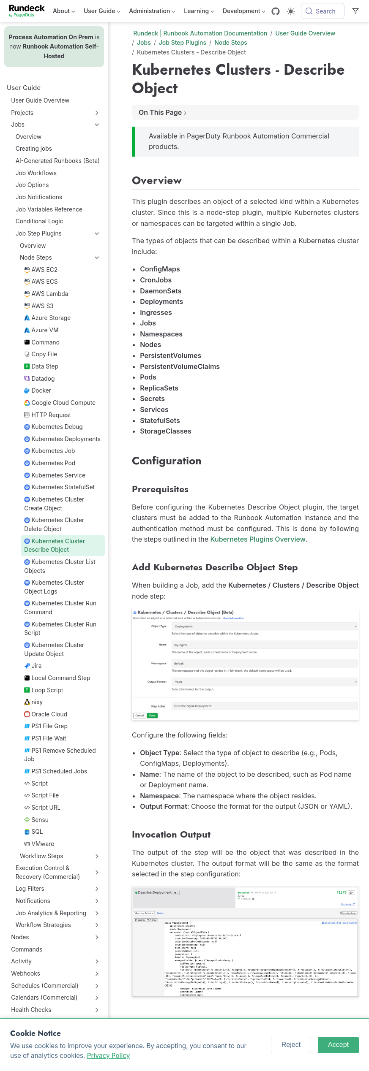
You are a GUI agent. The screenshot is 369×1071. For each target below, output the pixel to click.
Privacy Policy (108, 1056)
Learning (199, 12)
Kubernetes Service (54, 475)
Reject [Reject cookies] (291, 1044)
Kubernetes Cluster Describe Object (54, 545)
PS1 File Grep (46, 726)
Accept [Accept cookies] (338, 1044)
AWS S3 (38, 306)
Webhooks (25, 973)
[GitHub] (275, 11)
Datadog (39, 378)
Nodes (20, 937)
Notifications (33, 900)
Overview (28, 136)
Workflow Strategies (43, 925)
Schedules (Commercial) (44, 985)
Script (35, 783)
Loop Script (43, 690)
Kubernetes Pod (49, 463)
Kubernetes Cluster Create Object (54, 504)
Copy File (40, 354)
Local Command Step (57, 678)
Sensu (36, 819)
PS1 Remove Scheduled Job (60, 755)
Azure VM (41, 330)
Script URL (42, 807)
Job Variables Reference (49, 209)
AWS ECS (40, 281)
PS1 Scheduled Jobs (55, 771)
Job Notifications (39, 197)
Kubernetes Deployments (62, 439)
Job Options (32, 185)
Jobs (18, 124)
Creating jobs (34, 148)
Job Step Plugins (39, 233)
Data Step (41, 366)
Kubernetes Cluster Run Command (60, 607)
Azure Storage (47, 318)
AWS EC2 (40, 269)
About (64, 12)
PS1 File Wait (45, 738)
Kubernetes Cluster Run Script (60, 629)
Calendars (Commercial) (44, 997)
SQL (33, 831)
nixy (33, 702)
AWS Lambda (46, 293)
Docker (37, 390)
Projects (22, 112)
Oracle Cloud (45, 714)
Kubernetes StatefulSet (59, 487)
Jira (32, 665)
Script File (41, 795)
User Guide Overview (40, 100)
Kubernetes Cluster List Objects (60, 566)
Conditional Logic (39, 221)
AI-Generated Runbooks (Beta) (58, 160)
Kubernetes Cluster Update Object (54, 649)
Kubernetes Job (49, 450)
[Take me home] (29, 11)
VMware (39, 844)
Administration (152, 12)
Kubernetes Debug (53, 426)
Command (42, 342)
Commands (26, 949)
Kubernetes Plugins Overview (258, 539)
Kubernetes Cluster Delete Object (54, 524)
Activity (21, 961)
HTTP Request (47, 415)
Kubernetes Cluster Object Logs (54, 587)
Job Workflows (36, 173)
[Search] (322, 11)
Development (244, 12)
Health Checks (31, 1009)
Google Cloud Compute (60, 402)
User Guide (102, 12)
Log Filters (30, 888)
